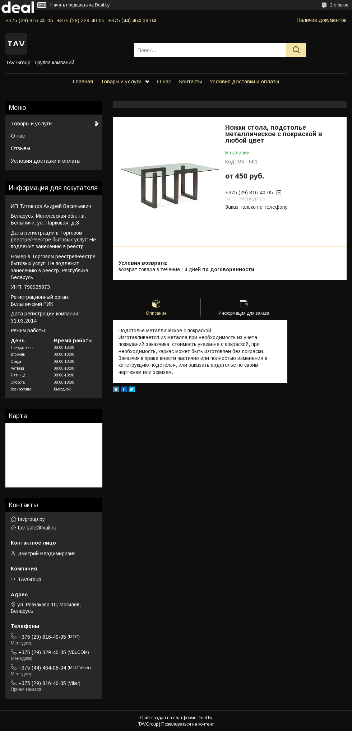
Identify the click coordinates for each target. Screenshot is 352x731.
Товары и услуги (121, 81)
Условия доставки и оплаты (244, 81)
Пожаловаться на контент (187, 724)
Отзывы (20, 148)
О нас (164, 81)
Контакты (190, 81)
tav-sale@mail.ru (37, 528)
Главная (83, 81)
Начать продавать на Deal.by (80, 5)
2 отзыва (339, 5)
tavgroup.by (31, 519)
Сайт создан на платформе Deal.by (176, 717)
